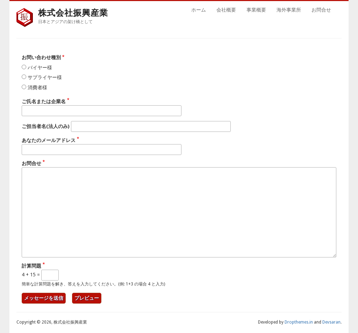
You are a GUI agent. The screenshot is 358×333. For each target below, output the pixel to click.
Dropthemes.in (299, 322)
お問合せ (321, 10)
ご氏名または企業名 (44, 101)
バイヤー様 (40, 67)
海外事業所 (289, 10)
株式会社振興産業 (73, 12)
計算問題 (31, 266)
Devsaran (331, 322)
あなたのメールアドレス (49, 140)
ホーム (198, 10)
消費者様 (37, 87)
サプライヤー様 (45, 77)
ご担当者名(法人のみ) (46, 126)
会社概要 (226, 10)
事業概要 (256, 10)
